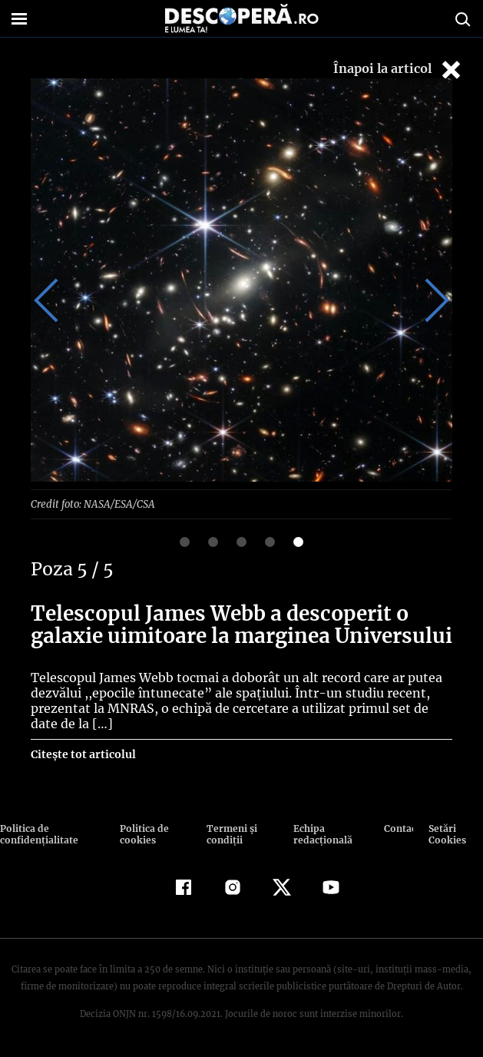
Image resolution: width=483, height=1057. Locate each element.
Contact (399, 827)
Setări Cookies (446, 833)
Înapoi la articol (398, 69)
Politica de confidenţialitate (37, 833)
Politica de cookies (143, 833)
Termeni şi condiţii (229, 833)
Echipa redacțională (321, 833)
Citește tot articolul (82, 753)
